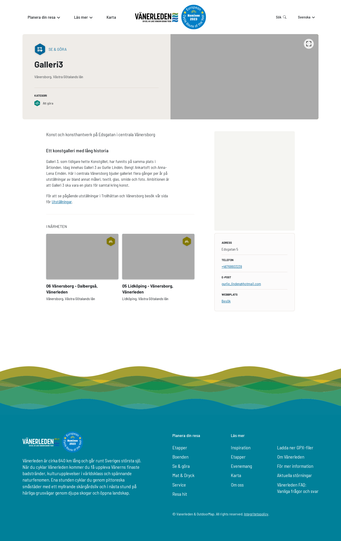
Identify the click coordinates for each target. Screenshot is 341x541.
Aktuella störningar (294, 475)
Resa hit (179, 494)
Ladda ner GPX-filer (295, 447)
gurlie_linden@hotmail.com (241, 283)
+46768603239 (232, 266)
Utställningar (62, 201)
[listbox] (244, 76)
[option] (244, 76)
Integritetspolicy (256, 514)
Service (179, 484)
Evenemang (241, 466)
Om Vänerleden (290, 457)
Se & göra (181, 466)
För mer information (295, 466)
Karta (236, 475)
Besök (226, 301)
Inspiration (241, 447)
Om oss (237, 484)
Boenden (180, 457)
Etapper (179, 447)
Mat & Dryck (183, 475)
